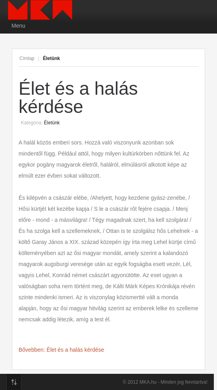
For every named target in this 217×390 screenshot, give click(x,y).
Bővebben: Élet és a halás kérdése (61, 350)
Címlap (26, 58)
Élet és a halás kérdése (78, 97)
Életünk (52, 123)
